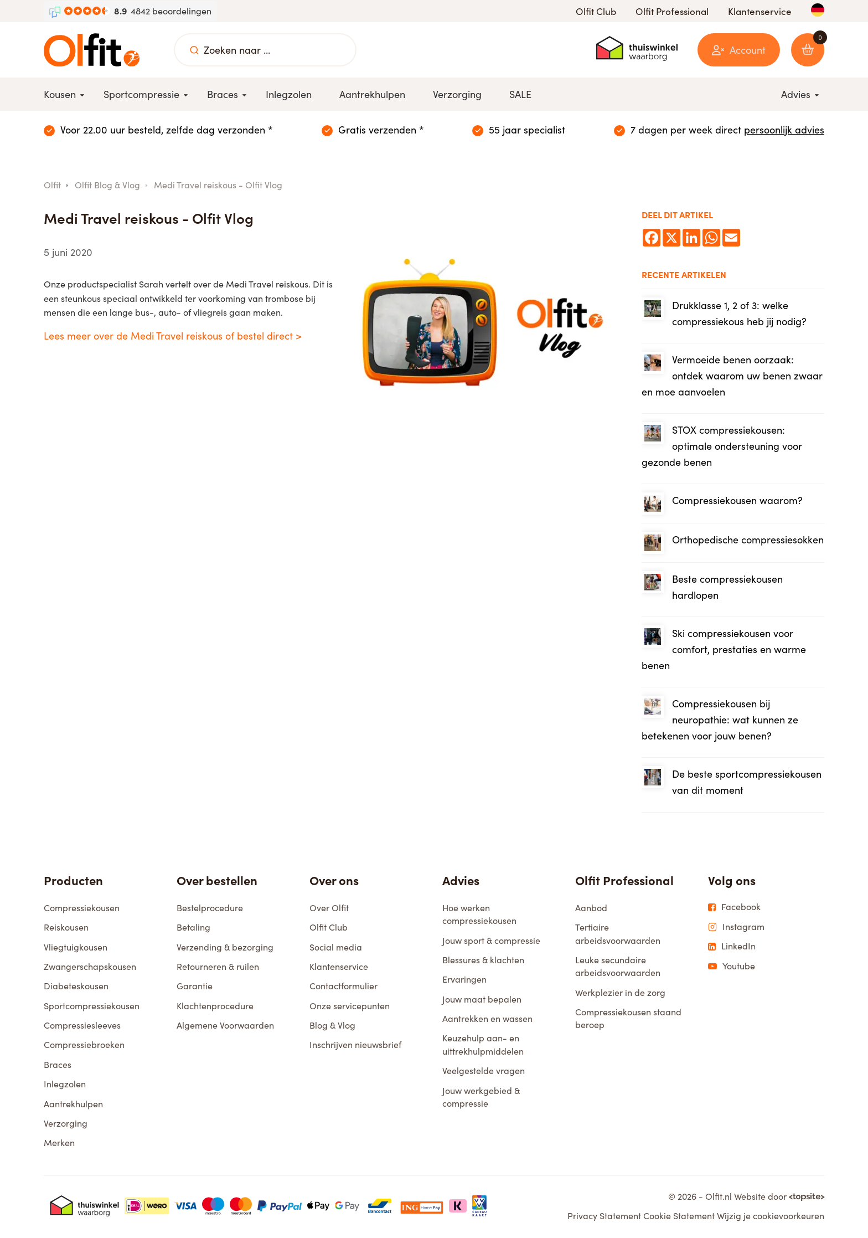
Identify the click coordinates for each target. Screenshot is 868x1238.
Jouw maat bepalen (481, 1000)
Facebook (734, 908)
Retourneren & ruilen (218, 968)
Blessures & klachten (483, 961)
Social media (335, 948)
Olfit (52, 185)
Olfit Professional (672, 11)
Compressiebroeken (84, 1046)
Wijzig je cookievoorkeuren (770, 1217)
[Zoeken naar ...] (194, 49)
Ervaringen (464, 981)
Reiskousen (66, 928)
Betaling (193, 928)
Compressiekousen (82, 909)
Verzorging (65, 1125)
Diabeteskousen (76, 987)
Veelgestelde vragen (483, 1072)
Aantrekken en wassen (487, 1020)
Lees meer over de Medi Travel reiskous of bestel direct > (173, 335)
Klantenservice (760, 11)
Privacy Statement (604, 1217)
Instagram (736, 928)
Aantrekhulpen (73, 1105)
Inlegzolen (65, 1085)
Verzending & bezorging (225, 948)
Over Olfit (329, 909)
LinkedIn (732, 947)
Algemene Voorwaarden (225, 1026)
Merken (59, 1144)
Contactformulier (343, 987)
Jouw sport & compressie (491, 942)
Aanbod (591, 909)
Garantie (195, 987)
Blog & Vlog (332, 1026)
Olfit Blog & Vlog (107, 185)
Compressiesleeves (82, 1026)
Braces (57, 1066)
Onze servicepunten (349, 1007)
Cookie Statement (679, 1217)
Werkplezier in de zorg (620, 994)
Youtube (731, 967)
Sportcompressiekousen (92, 1007)
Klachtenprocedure (215, 1007)
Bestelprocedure (210, 909)
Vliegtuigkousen (75, 948)
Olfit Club (596, 11)
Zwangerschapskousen (90, 968)
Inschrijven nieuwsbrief (355, 1046)
